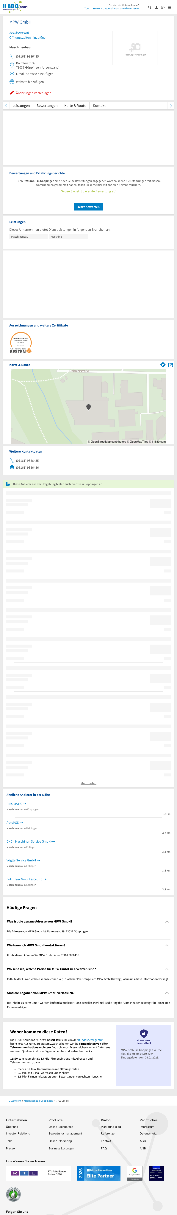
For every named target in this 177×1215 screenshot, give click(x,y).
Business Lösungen (61, 1148)
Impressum (147, 1127)
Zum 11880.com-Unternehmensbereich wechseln (111, 8)
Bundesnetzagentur (90, 1040)
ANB (143, 1148)
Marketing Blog (111, 1127)
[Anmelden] (158, 7)
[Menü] (171, 7)
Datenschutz (148, 1133)
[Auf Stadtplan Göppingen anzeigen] (170, 364)
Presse (10, 1148)
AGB (143, 1141)
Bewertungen (47, 105)
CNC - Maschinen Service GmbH (29, 841)
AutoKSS (13, 822)
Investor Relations (18, 1133)
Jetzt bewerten (88, 207)
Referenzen (108, 1133)
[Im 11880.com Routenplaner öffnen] (163, 364)
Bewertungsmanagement (65, 1133)
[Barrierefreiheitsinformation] (164, 7)
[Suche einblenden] (151, 7)
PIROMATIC (14, 803)
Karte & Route (75, 105)
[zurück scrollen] (6, 105)
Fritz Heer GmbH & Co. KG (25, 879)
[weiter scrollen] (171, 105)
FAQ (104, 1148)
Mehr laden (88, 783)
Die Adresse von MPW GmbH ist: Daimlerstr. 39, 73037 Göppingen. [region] (48, 931)
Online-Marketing (60, 1141)
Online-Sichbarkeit (61, 1127)
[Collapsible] (167, 921)
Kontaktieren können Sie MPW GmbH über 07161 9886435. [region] (43, 955)
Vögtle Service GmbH (21, 860)
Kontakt (99, 105)
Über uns (12, 1127)
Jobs (9, 1141)
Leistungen (21, 105)
